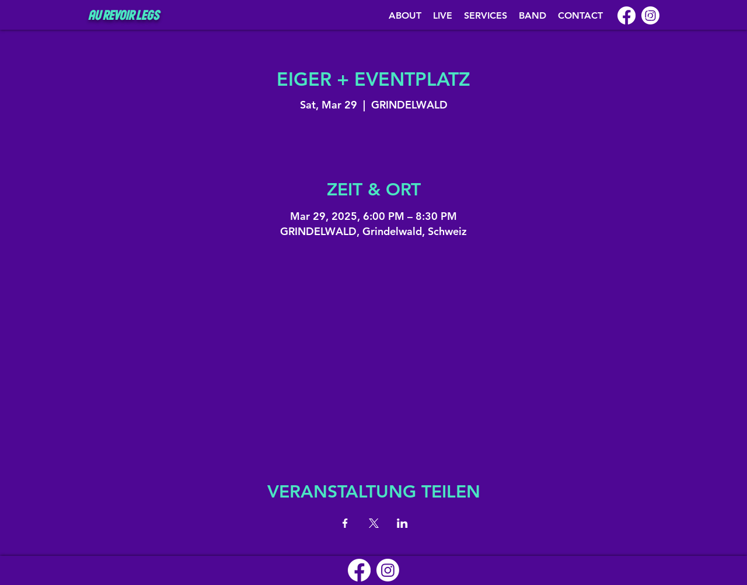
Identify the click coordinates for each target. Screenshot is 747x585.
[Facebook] (626, 15)
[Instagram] (387, 570)
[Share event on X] (373, 523)
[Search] (647, 15)
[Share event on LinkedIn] (402, 523)
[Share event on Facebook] (345, 523)
